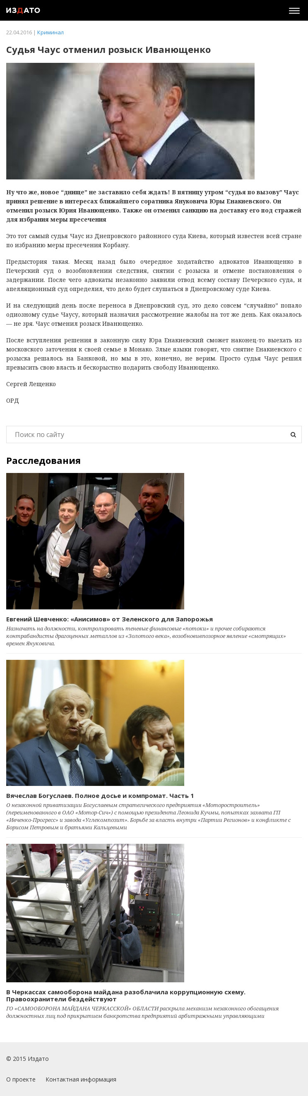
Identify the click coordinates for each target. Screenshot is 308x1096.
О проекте (21, 1079)
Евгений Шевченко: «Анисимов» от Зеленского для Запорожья (109, 619)
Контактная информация (81, 1079)
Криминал (50, 32)
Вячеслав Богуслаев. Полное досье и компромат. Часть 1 (100, 795)
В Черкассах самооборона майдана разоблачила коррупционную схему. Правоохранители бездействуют (125, 995)
